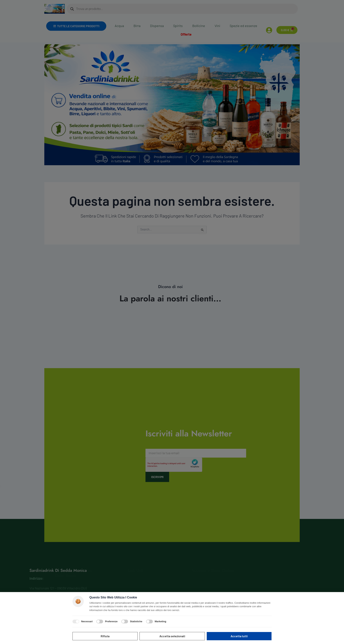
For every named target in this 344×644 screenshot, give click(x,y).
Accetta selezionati (172, 636)
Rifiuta (105, 636)
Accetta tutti (239, 636)
